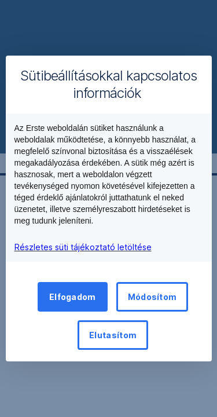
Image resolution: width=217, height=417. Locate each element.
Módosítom (152, 297)
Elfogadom (72, 297)
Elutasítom (113, 335)
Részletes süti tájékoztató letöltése (83, 247)
